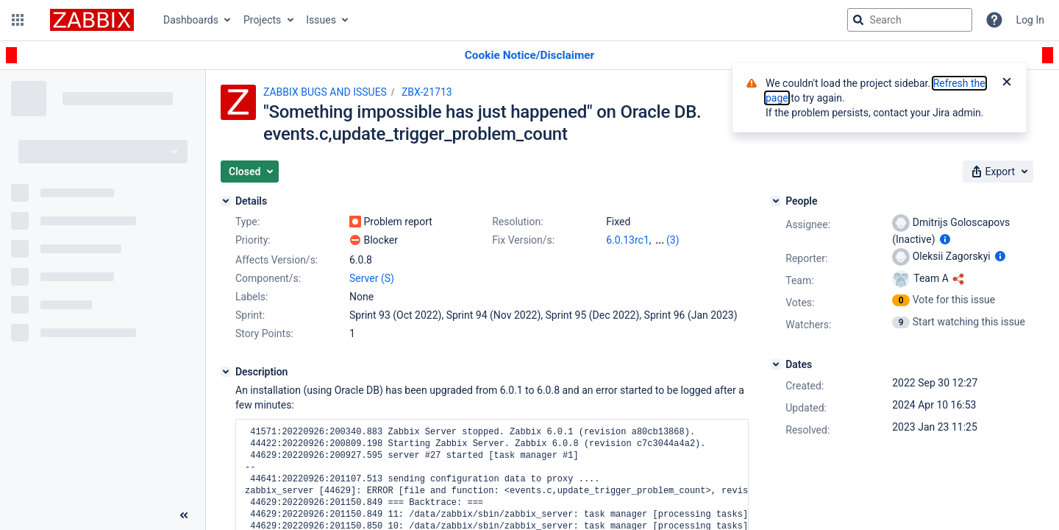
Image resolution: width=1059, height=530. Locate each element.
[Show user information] (945, 239)
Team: (799, 280)
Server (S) (371, 278)
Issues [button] (321, 20)
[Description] (226, 372)
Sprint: (250, 315)
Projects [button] (262, 20)
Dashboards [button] (190, 20)
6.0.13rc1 (627, 240)
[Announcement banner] (529, 55)
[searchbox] (909, 20)
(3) (673, 240)
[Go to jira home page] (92, 20)
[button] (17, 20)
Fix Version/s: (523, 240)
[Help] (994, 20)
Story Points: (264, 333)
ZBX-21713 (427, 92)
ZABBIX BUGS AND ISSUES (325, 92)
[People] (776, 201)
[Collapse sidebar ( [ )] (184, 515)
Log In (1030, 20)
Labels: (251, 297)
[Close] (1006, 83)
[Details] (226, 201)
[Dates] (776, 364)
